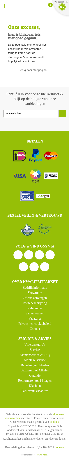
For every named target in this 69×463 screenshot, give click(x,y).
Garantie (34, 375)
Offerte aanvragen (35, 298)
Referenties (34, 308)
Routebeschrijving (35, 303)
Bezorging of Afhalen (35, 370)
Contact (35, 329)
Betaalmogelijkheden (35, 365)
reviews (59, 447)
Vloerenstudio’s (34, 344)
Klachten (35, 386)
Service (35, 350)
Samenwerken (34, 313)
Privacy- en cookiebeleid (34, 323)
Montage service (35, 360)
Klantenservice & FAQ (35, 355)
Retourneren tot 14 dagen (35, 380)
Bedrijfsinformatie (35, 287)
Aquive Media (42, 454)
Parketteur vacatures (34, 391)
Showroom (35, 293)
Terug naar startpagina (33, 70)
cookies (54, 421)
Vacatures (34, 318)
